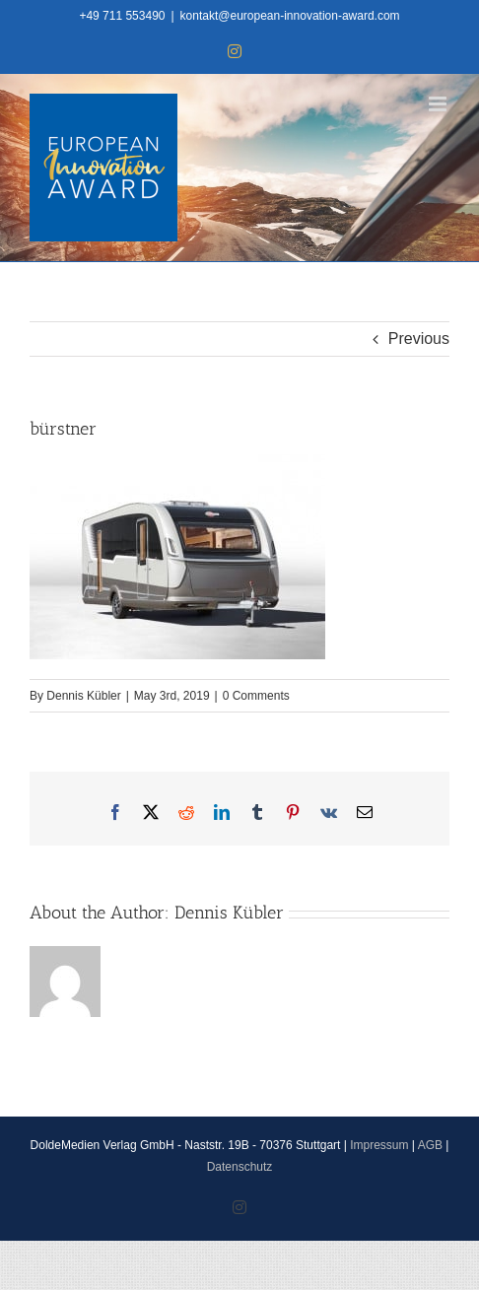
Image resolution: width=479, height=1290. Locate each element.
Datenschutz (240, 1167)
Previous (418, 338)
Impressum (379, 1145)
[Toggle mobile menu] (439, 104)
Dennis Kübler (83, 696)
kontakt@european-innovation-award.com (290, 16)
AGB (430, 1145)
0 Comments (256, 696)
